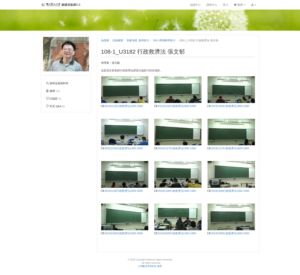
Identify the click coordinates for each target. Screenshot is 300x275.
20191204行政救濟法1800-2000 (228, 106)
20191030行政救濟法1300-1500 (228, 190)
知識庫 (105, 40)
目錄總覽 (117, 40)
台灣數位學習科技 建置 (150, 266)
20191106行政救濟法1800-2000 (122, 190)
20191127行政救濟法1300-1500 (175, 148)
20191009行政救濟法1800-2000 (228, 233)
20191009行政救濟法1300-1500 (175, 233)
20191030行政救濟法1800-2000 (122, 233)
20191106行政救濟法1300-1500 (175, 190)
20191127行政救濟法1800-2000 (228, 148)
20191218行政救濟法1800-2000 (175, 106)
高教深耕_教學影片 (137, 40)
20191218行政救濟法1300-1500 (122, 106)
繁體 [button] (239, 4)
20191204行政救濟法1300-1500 (122, 148)
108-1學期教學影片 (164, 40)
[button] (253, 5)
